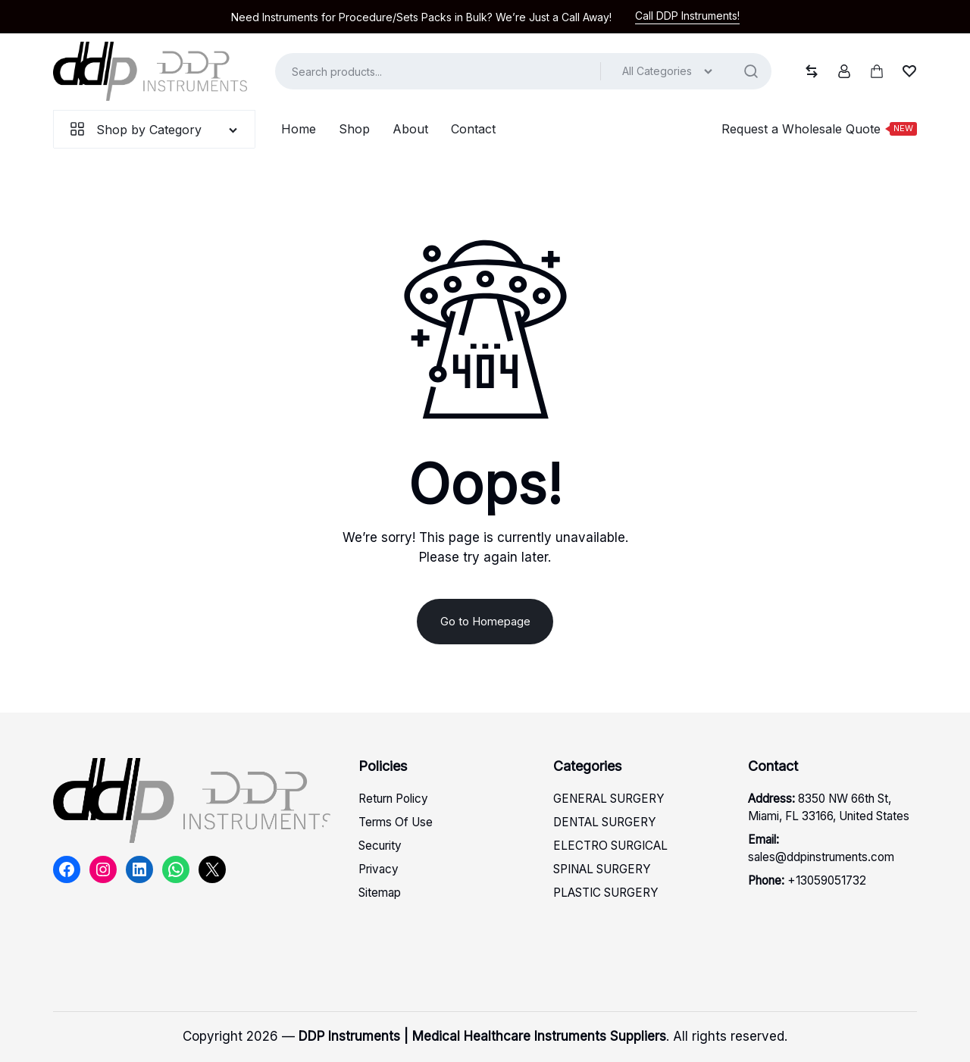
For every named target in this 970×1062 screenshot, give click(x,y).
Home (298, 128)
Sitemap (379, 892)
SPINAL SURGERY (602, 869)
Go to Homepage (485, 621)
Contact (473, 128)
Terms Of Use (395, 822)
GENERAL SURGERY (609, 798)
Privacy (378, 869)
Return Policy (393, 798)
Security (380, 845)
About (410, 128)
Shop (354, 128)
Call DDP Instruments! (687, 15)
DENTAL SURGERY (604, 822)
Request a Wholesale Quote (819, 128)
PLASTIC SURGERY (606, 892)
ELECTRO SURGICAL (610, 845)
